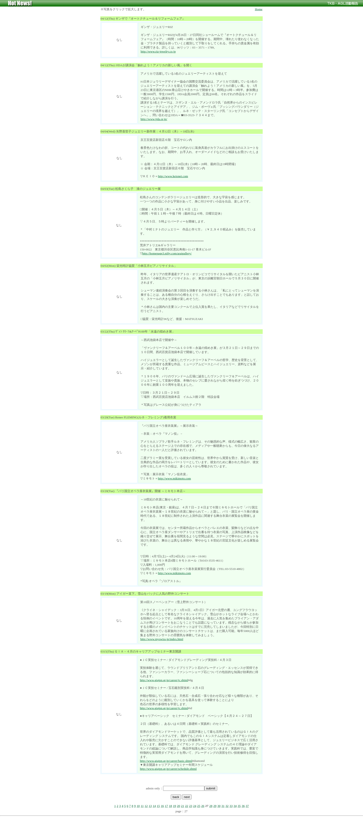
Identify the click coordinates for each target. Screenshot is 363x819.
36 (243, 806)
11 (142, 806)
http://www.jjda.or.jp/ (153, 119)
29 (214, 806)
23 (190, 806)
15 (158, 806)
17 (166, 806)
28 (210, 806)
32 (226, 806)
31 (222, 806)
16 (162, 806)
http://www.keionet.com (173, 176)
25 (198, 806)
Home (258, 9)
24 (194, 806)
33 (231, 806)
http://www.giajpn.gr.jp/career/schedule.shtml (168, 768)
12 (146, 806)
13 (150, 806)
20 (178, 806)
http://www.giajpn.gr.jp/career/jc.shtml (164, 680)
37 (247, 806)
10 (138, 806)
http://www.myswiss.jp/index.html (161, 639)
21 (182, 806)
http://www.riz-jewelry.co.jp (158, 51)
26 (202, 806)
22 (186, 806)
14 (154, 806)
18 (170, 806)
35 (239, 806)
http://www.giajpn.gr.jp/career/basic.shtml (166, 761)
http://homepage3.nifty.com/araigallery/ (167, 253)
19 (174, 806)
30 (218, 806)
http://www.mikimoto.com (174, 478)
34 (235, 806)
